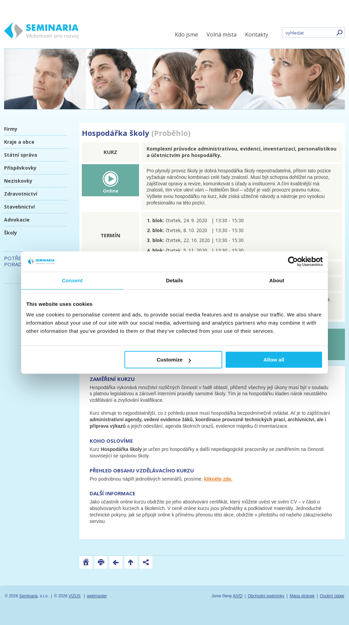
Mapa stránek (302, 596)
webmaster (97, 596)
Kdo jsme (186, 34)
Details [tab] (174, 280)
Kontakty (256, 34)
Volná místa (222, 34)
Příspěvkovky (20, 168)
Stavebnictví (19, 206)
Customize (174, 360)
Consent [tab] (72, 280)
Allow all (273, 360)
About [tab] (276, 280)
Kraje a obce (19, 142)
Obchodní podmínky (266, 596)
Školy (10, 232)
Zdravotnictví (20, 193)
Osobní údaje (332, 596)
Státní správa (20, 155)
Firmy (10, 129)
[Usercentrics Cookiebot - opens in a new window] (293, 261)
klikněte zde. (218, 479)
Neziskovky (18, 180)
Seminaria (28, 596)
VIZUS (74, 596)
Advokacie (17, 219)
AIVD (237, 596)
